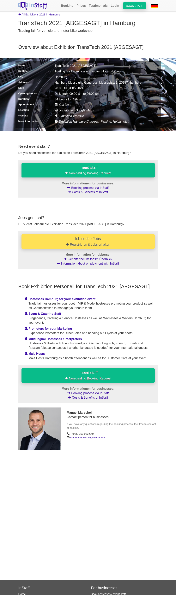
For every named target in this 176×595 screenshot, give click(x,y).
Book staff (134, 5)
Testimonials (98, 5)
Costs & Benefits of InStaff (88, 192)
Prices (81, 5)
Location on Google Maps (74, 110)
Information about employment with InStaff (88, 263)
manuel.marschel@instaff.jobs (87, 437)
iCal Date (63, 104)
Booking (67, 5)
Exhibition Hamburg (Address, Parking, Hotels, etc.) (92, 121)
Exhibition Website (69, 116)
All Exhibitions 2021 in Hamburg (39, 14)
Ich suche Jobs (88, 241)
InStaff (24, 588)
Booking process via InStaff (88, 187)
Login (115, 5)
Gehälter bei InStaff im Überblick (88, 259)
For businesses (104, 588)
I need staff (88, 170)
